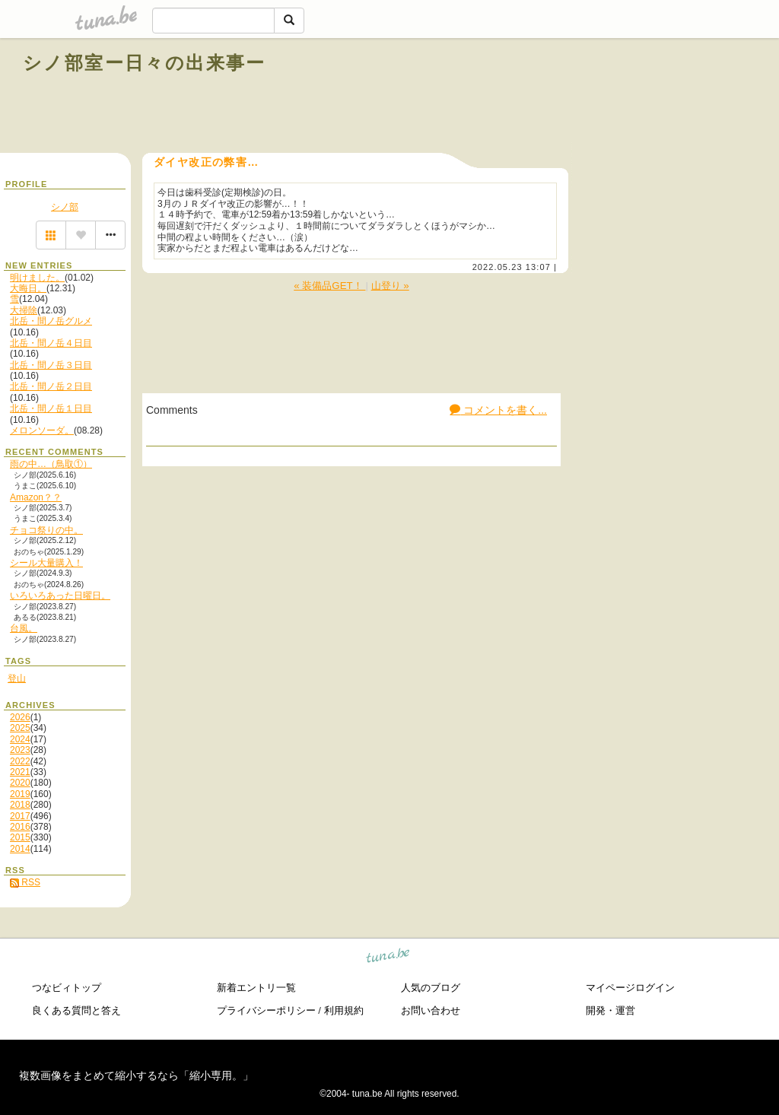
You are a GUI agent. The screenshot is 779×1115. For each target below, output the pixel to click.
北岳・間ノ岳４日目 (51, 343)
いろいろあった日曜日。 (60, 595)
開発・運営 (610, 1010)
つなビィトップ (66, 987)
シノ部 (64, 207)
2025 (20, 728)
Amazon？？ (36, 497)
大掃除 (23, 310)
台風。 (23, 628)
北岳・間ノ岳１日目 (51, 408)
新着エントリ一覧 (256, 987)
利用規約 (344, 1010)
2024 (20, 739)
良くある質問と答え (76, 1010)
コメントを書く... (498, 410)
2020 (20, 782)
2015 (20, 837)
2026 (20, 717)
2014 (20, 848)
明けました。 (37, 277)
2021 (20, 772)
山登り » (390, 285)
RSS (25, 882)
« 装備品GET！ (329, 285)
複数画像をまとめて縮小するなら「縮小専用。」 (136, 1075)
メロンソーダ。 (42, 430)
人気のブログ (430, 987)
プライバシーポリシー (266, 1010)
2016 (20, 826)
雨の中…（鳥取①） (51, 464)
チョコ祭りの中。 (46, 530)
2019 (20, 794)
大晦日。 (28, 288)
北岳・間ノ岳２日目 (51, 386)
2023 (20, 750)
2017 (20, 816)
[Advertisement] (583, 97)
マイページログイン (630, 987)
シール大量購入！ (46, 563)
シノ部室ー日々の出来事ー (144, 62)
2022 (20, 761)
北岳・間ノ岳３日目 (51, 365)
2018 (20, 804)
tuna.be (388, 957)
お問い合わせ (430, 1010)
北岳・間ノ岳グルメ (51, 321)
